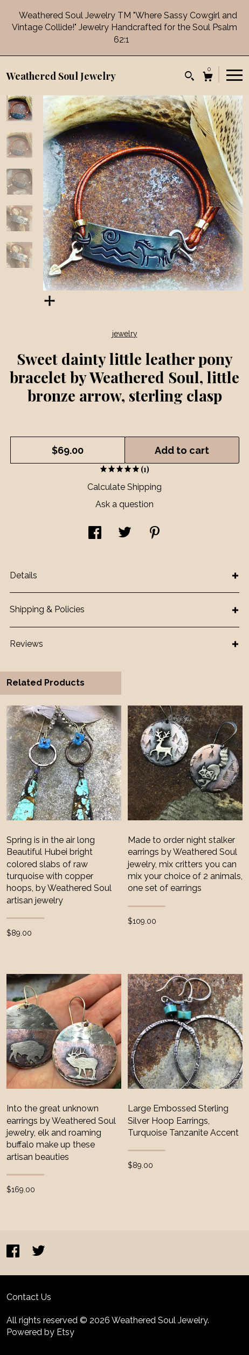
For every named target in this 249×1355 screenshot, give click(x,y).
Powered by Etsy (40, 1332)
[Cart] (208, 78)
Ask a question (124, 504)
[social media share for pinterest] (154, 534)
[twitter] (38, 1252)
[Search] (189, 77)
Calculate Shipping (124, 487)
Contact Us (28, 1297)
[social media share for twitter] (125, 534)
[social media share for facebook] (94, 534)
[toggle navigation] (234, 74)
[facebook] (14, 1252)
